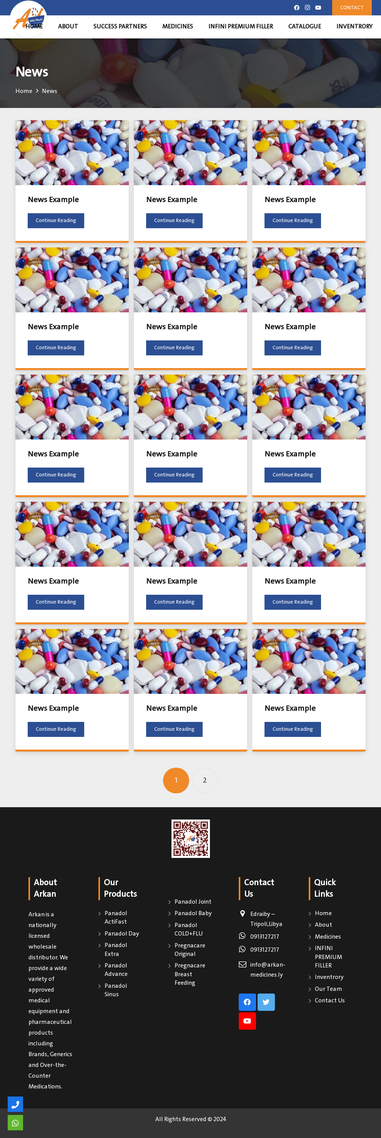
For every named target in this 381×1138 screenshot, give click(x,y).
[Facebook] (296, 7)
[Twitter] (266, 1002)
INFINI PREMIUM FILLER (328, 957)
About (323, 925)
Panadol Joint (193, 902)
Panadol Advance (116, 970)
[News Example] (72, 152)
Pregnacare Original (190, 950)
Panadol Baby (193, 913)
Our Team (328, 989)
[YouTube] (318, 7)
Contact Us (330, 1000)
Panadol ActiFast (116, 918)
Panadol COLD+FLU (189, 930)
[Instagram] (307, 7)
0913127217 (264, 937)
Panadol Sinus (116, 990)
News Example (53, 200)
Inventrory (329, 977)
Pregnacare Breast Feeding (190, 974)
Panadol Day (122, 934)
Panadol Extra (116, 950)
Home (323, 913)
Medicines (328, 937)
